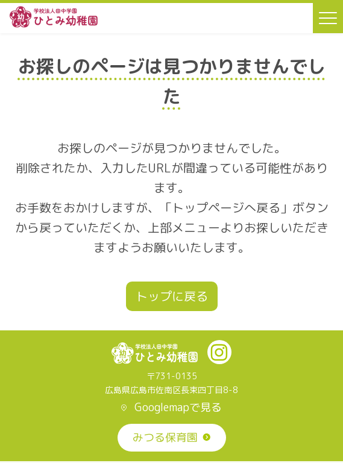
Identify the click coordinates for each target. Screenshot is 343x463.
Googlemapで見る (171, 407)
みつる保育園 (172, 437)
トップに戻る (172, 296)
